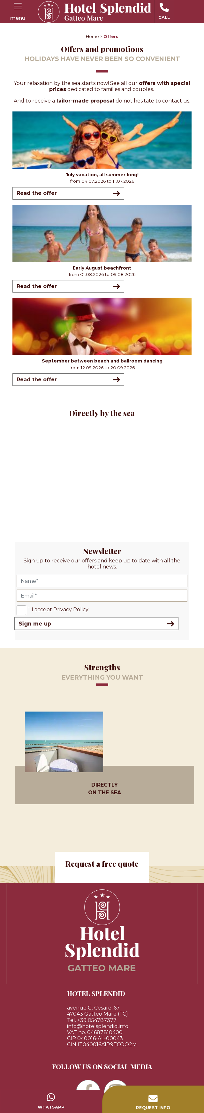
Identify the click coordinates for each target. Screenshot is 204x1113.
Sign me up (96, 623)
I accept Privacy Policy (60, 609)
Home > (94, 36)
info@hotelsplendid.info (97, 1026)
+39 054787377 (97, 1020)
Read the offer (68, 193)
